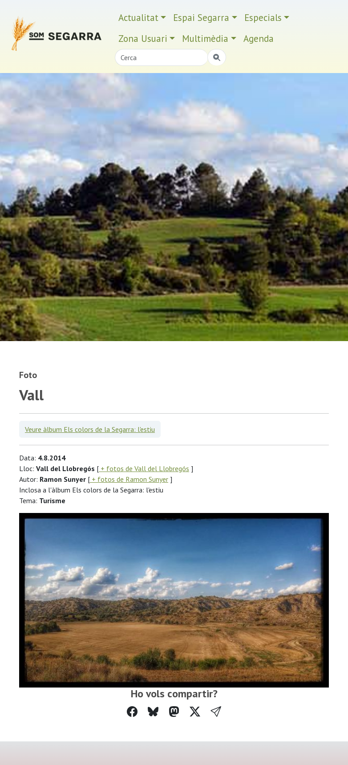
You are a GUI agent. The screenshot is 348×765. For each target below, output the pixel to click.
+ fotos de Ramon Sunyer (129, 479)
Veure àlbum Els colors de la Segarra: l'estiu (90, 429)
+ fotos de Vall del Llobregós (144, 468)
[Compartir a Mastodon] (174, 712)
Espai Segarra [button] (201, 18)
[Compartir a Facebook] (132, 712)
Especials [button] (263, 18)
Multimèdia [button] (205, 39)
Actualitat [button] (138, 18)
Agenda (258, 39)
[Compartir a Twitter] (195, 712)
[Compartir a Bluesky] (153, 712)
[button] (215, 712)
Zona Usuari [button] (142, 39)
